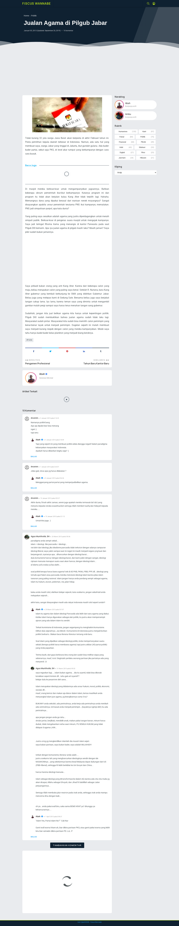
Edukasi (142, 147)
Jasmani (122, 158)
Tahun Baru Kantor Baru (96, 363)
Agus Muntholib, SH (40, 536)
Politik (29, 340)
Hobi (121, 147)
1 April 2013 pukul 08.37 (53, 817)
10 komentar (68, 31)
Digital (122, 152)
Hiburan (143, 158)
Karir (144, 131)
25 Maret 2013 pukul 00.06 (61, 537)
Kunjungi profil (130, 106)
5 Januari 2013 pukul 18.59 (54, 440)
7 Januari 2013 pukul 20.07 (49, 467)
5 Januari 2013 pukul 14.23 (49, 418)
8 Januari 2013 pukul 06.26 (54, 478)
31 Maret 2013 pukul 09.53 (66, 668)
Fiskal (121, 137)
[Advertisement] (89, 71)
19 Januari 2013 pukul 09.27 (50, 498)
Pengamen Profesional (37, 363)
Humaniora (123, 131)
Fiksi (143, 152)
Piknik (143, 142)
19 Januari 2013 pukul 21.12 (55, 516)
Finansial (122, 142)
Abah (42, 373)
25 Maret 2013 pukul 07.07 (54, 609)
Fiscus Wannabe (36, 3)
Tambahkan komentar (67, 845)
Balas (34, 457)
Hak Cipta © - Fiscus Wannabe (89, 922)
